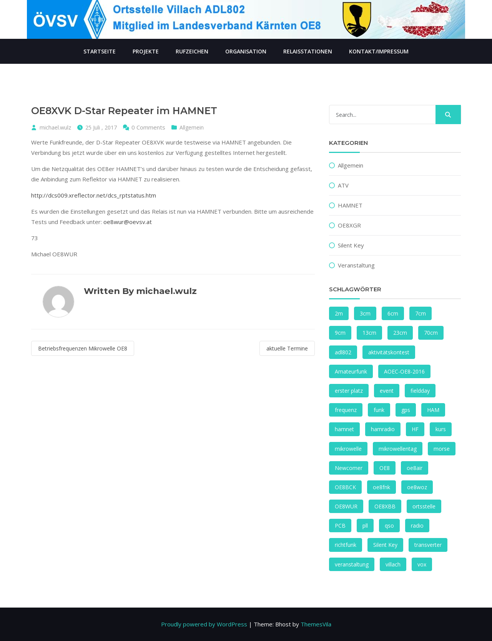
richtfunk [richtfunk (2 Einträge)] (345, 544)
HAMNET (350, 205)
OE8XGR (349, 225)
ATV (343, 185)
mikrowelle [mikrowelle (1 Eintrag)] (348, 448)
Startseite (99, 51)
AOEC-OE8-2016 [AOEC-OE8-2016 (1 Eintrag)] (404, 371)
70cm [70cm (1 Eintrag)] (431, 332)
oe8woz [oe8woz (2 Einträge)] (417, 487)
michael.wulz (55, 127)
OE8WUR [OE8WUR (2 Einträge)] (346, 506)
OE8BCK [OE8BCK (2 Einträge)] (345, 487)
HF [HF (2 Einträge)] (415, 429)
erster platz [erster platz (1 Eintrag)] (349, 390)
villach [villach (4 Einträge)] (393, 564)
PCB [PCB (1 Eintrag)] (340, 525)
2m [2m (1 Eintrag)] (339, 313)
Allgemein (192, 127)
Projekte (146, 51)
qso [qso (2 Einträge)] (389, 525)
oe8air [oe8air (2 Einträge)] (414, 468)
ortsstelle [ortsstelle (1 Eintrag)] (423, 506)
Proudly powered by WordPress (204, 624)
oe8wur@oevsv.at (127, 222)
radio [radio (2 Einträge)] (417, 525)
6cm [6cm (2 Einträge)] (392, 313)
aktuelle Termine (287, 348)
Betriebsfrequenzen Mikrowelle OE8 (82, 348)
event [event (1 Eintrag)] (387, 390)
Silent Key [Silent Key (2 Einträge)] (385, 544)
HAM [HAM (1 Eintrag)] (433, 409)
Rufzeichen (192, 51)
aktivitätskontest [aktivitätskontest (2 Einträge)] (388, 352)
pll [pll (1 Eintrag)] (365, 525)
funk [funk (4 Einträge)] (379, 409)
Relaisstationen (307, 51)
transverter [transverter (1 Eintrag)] (428, 544)
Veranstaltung (356, 265)
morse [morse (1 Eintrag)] (442, 448)
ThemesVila (316, 624)
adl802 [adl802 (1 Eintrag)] (343, 352)
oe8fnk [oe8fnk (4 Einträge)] (381, 487)
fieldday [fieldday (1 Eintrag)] (420, 390)
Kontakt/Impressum (379, 51)
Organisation (245, 51)
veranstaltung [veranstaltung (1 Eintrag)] (352, 564)
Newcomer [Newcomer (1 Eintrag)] (348, 468)
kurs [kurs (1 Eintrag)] (440, 429)
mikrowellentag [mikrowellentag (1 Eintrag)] (398, 448)
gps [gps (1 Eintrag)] (405, 409)
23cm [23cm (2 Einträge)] (400, 332)
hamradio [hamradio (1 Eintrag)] (383, 429)
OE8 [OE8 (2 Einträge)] (384, 468)
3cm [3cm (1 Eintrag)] (365, 313)
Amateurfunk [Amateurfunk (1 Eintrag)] (351, 371)
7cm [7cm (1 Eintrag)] (420, 313)
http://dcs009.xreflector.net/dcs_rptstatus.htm (93, 195)
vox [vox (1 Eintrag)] (421, 564)
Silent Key (351, 245)
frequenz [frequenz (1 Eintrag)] (346, 409)
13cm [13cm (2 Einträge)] (369, 332)
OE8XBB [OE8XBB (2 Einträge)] (385, 506)
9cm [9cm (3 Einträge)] (340, 332)
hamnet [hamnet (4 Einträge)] (344, 429)
